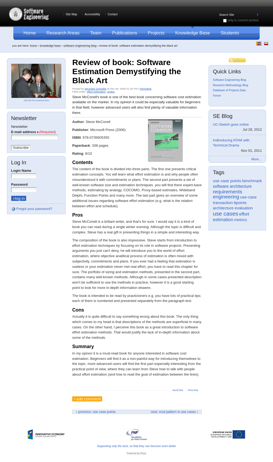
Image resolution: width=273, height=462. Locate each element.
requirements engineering (227, 194)
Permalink (145, 88)
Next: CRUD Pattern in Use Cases (174, 412)
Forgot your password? (32, 209)
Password (19, 184)
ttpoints (240, 203)
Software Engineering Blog (80, 45)
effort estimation (96, 91)
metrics (240, 220)
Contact (113, 14)
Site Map (71, 14)
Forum (217, 95)
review (111, 91)
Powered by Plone (136, 453)
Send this (177, 390)
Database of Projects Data (229, 90)
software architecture (232, 186)
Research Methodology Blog (230, 85)
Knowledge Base (50, 45)
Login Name (21, 171)
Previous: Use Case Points (95, 412)
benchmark (252, 181)
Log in (18, 162)
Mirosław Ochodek (95, 88)
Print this (193, 390)
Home (33, 45)
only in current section (243, 20)
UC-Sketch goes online (237, 127)
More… (256, 159)
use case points (227, 180)
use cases (225, 213)
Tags (218, 172)
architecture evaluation (233, 208)
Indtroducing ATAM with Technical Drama (237, 145)
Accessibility (92, 14)
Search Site (218, 12)
